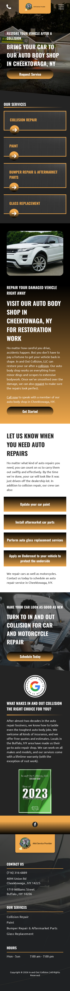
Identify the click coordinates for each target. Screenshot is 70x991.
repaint (39, 383)
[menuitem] (35, 916)
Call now (12, 397)
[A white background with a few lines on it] (9, 8)
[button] (61, 7)
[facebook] (35, 825)
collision (43, 366)
